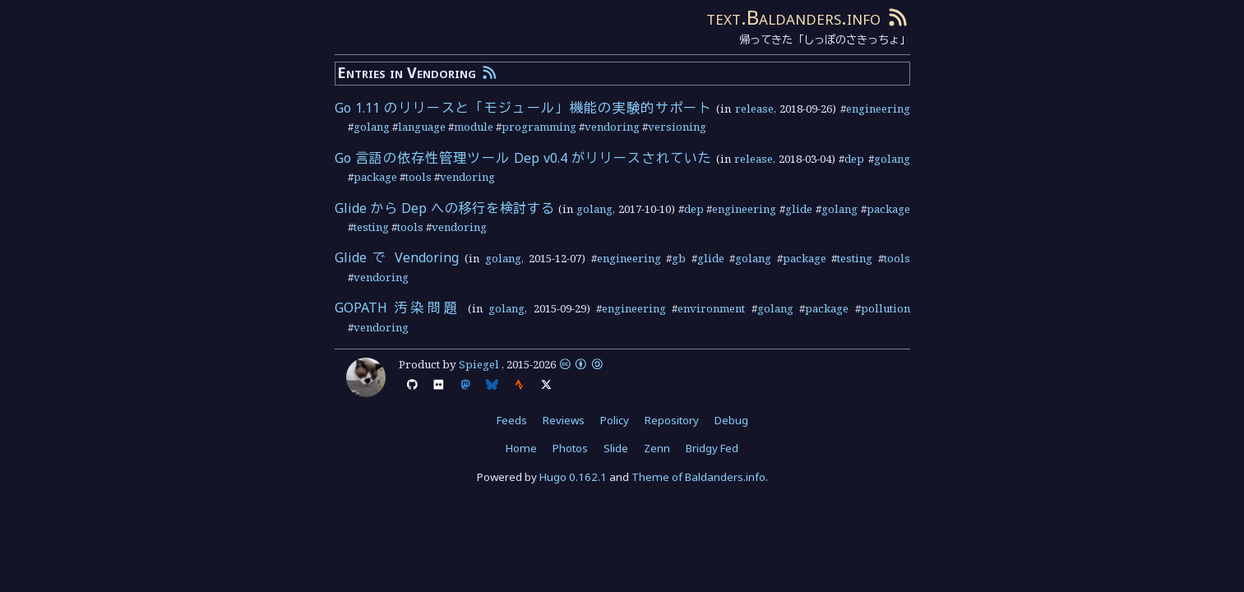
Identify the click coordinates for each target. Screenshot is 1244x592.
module (473, 126)
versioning (677, 126)
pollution (885, 308)
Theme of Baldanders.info (698, 476)
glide (798, 208)
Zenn (657, 448)
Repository (672, 420)
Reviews (564, 420)
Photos (570, 448)
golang (372, 126)
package (375, 176)
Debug (731, 420)
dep (854, 158)
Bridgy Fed (712, 448)
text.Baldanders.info (793, 16)
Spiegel (479, 364)
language (422, 126)
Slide (616, 448)
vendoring (612, 126)
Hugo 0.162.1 (573, 476)
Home (521, 448)
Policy (614, 420)
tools (418, 176)
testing (371, 227)
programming (539, 126)
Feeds (512, 420)
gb (679, 258)
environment (711, 308)
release (754, 108)
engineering (878, 108)
